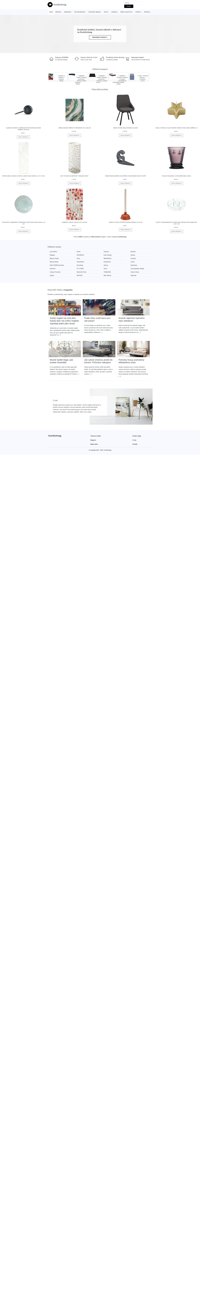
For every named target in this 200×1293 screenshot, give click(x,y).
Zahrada (114, 12)
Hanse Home (135, 272)
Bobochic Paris (81, 272)
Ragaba (52, 255)
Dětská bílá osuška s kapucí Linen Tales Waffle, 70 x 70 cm (23, 176)
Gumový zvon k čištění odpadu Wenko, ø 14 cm (125, 222)
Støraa (133, 255)
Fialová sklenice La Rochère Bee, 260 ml (176, 176)
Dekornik (133, 275)
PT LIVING (80, 268)
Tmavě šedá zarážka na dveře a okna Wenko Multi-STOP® (125, 176)
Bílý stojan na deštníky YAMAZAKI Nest (74, 176)
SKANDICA (80, 255)
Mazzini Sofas (54, 258)
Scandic (133, 258)
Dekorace (67, 12)
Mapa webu (94, 444)
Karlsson (52, 268)
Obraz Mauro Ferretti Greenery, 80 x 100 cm (74, 128)
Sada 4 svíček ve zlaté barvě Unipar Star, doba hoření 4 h (177, 128)
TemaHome (80, 262)
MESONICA (107, 258)
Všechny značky (95, 436)
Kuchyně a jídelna (94, 12)
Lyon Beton (53, 251)
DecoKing (80, 265)
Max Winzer (107, 275)
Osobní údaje (136, 436)
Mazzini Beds (54, 262)
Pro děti (147, 12)
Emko (78, 251)
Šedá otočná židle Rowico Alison (125, 128)
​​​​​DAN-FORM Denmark (57, 265)
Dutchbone (107, 262)
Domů (51, 12)
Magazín (93, 440)
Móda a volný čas (126, 12)
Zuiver (133, 262)
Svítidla (138, 12)
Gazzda (106, 251)
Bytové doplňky (79, 12)
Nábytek (58, 12)
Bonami (133, 251)
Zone (105, 268)
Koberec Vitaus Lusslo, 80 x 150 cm (74, 222)
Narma (106, 265)
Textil (106, 12)
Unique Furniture (55, 272)
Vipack (52, 275)
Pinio (78, 258)
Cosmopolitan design (137, 268)
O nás (134, 440)
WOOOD (79, 275)
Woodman (134, 265)
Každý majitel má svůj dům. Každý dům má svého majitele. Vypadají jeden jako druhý (64, 321)
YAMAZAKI (107, 272)
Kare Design (108, 255)
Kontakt (134, 444)
